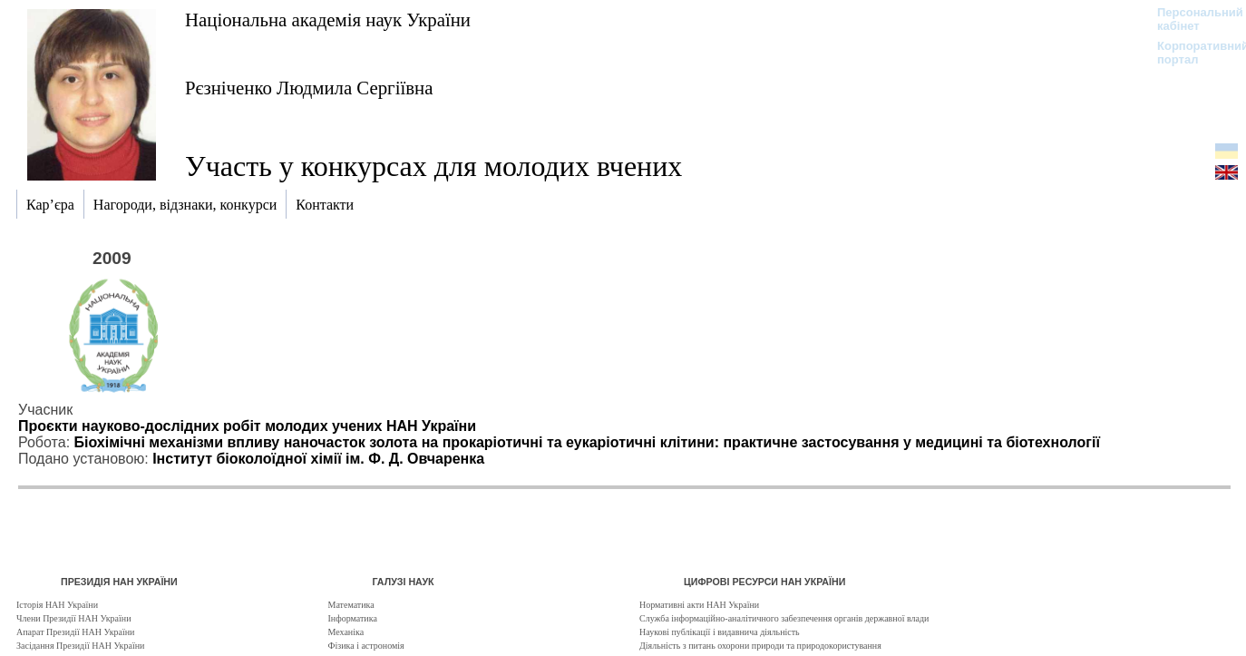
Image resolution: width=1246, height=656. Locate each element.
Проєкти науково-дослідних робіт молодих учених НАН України (247, 426)
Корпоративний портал (1191, 52)
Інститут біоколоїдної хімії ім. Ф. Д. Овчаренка (318, 458)
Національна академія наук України (328, 19)
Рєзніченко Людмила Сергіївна (309, 87)
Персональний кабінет (1191, 19)
